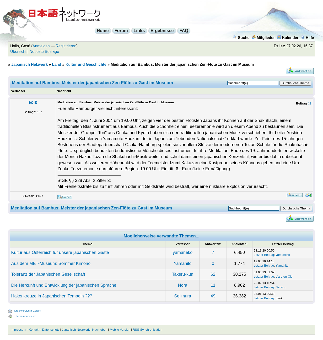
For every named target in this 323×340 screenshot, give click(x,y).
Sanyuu (281, 287)
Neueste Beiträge (44, 51)
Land (56, 64)
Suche (241, 38)
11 (212, 285)
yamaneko (183, 252)
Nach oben (99, 329)
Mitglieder (263, 38)
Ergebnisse (162, 30)
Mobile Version (120, 329)
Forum (121, 30)
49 (212, 296)
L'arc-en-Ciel (284, 276)
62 (212, 274)
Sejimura (182, 296)
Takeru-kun (182, 274)
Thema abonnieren (25, 316)
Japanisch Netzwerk (29, 64)
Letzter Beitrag (264, 255)
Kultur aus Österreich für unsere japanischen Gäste (60, 252)
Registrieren (66, 46)
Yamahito (183, 263)
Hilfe (307, 38)
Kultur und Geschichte (86, 64)
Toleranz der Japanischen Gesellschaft (48, 274)
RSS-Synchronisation (147, 329)
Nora (182, 285)
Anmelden (41, 46)
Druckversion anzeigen (27, 310)
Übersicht (18, 51)
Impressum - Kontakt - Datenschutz (35, 329)
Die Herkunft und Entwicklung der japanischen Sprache (63, 285)
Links (139, 30)
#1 (309, 103)
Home (103, 30)
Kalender (287, 38)
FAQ (183, 30)
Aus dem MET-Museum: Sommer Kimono (51, 263)
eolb (32, 102)
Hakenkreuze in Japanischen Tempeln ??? (51, 296)
